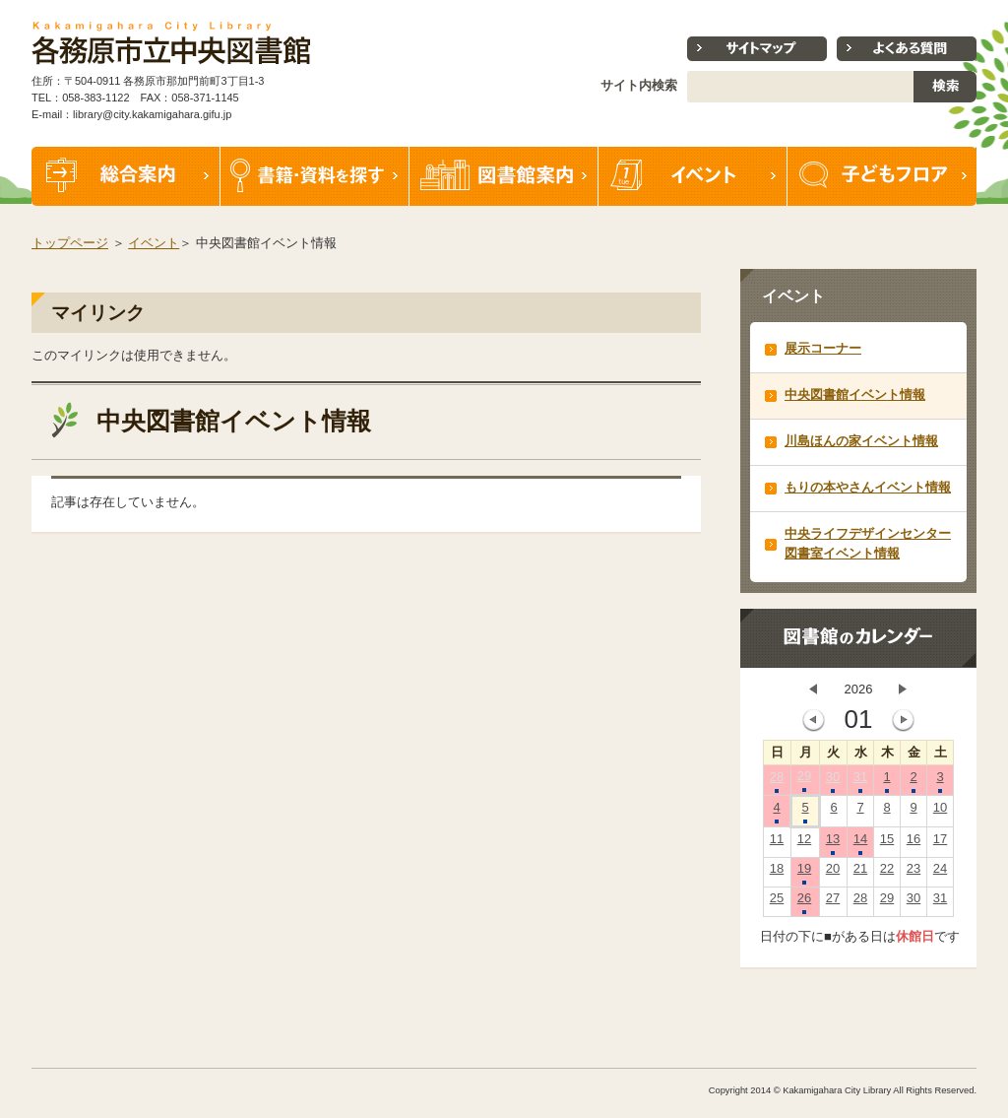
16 (913, 843)
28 (777, 781)
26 (804, 902)
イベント (693, 176)
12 (804, 843)
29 (804, 780)
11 (777, 843)
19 (804, 873)
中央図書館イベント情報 (855, 394)
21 (860, 873)
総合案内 (126, 176)
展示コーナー (823, 348)
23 (913, 873)
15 (887, 843)
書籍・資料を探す (315, 176)
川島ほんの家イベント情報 (861, 440)
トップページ (70, 242)
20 (833, 873)
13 (833, 843)
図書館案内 (504, 176)
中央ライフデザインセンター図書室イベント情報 (868, 543)
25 (777, 902)
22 (887, 873)
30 (833, 781)
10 (940, 811)
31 (860, 781)
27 (833, 902)
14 (860, 843)
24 (940, 873)
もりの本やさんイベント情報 (868, 487)
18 (777, 873)
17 (940, 843)
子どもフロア (882, 176)
